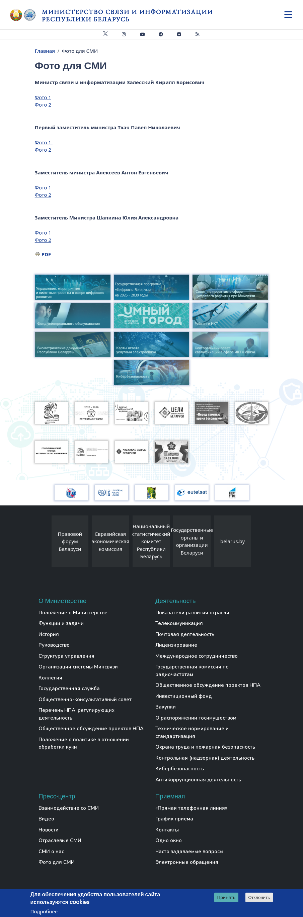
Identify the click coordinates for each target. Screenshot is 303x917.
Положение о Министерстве (73, 612)
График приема (174, 818)
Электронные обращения (186, 862)
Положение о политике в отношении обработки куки (84, 743)
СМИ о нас (51, 851)
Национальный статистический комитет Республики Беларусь (151, 541)
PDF (46, 254)
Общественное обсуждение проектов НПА (91, 728)
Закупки (165, 707)
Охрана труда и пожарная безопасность (205, 747)
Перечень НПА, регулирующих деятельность (77, 714)
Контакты (167, 829)
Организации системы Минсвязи (78, 666)
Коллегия (50, 677)
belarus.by (232, 541)
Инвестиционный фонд (183, 696)
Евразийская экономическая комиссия (110, 541)
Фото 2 (43, 104)
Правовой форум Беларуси (70, 541)
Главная (45, 50)
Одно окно (168, 840)
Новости (49, 829)
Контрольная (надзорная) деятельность (204, 758)
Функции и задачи (61, 623)
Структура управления (66, 656)
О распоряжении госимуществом (195, 718)
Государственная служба (69, 688)
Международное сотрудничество (196, 656)
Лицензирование (176, 645)
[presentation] (44, 543)
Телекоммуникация (179, 623)
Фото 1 (43, 97)
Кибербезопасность (179, 768)
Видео (46, 818)
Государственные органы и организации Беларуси (192, 541)
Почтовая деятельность (184, 634)
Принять (226, 897)
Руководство (54, 645)
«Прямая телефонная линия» (191, 808)
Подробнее (44, 911)
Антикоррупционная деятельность (198, 779)
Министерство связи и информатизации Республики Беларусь (127, 15)
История (49, 634)
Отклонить (259, 897)
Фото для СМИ (57, 862)
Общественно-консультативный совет (85, 699)
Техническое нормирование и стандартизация (192, 732)
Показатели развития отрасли (192, 612)
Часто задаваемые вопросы (189, 851)
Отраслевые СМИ (60, 840)
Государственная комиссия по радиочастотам (192, 670)
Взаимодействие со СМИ (69, 808)
